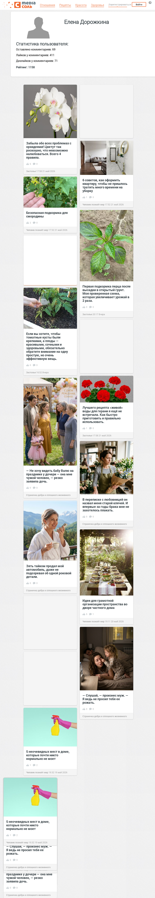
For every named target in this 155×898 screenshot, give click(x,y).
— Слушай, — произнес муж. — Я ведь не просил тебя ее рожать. (105, 699)
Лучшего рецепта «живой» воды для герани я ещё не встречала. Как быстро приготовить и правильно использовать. (102, 415)
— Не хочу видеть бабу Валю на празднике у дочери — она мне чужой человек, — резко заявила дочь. (50, 476)
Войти (139, 4)
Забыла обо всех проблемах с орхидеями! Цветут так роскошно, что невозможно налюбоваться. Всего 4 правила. (48, 150)
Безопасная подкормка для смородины (47, 214)
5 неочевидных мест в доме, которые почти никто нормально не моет (47, 755)
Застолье (31, 171)
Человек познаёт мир (93, 204)
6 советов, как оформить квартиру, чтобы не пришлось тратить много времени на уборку (104, 185)
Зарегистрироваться (120, 4)
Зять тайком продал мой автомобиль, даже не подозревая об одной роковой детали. (48, 571)
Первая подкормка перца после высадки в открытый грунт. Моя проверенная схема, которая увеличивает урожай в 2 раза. (106, 293)
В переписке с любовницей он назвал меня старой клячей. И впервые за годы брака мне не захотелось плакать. (105, 505)
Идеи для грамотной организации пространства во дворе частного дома (104, 604)
